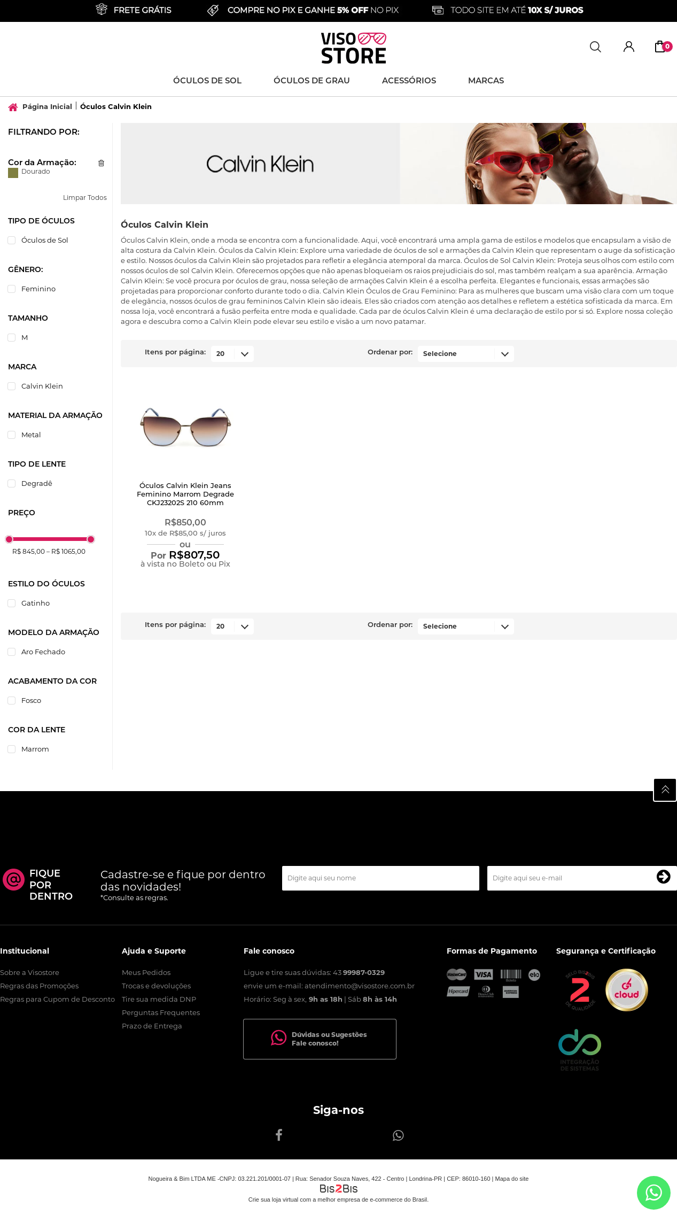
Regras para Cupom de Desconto (57, 999)
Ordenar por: (390, 352)
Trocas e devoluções (156, 985)
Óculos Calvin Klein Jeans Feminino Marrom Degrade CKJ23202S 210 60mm (185, 495)
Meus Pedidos (146, 972)
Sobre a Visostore (29, 972)
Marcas (486, 82)
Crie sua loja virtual (273, 1199)
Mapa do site (511, 1178)
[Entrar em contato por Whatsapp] (654, 1193)
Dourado (13, 173)
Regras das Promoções (39, 985)
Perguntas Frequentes (161, 1012)
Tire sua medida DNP (159, 999)
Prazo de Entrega (152, 1025)
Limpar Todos (85, 198)
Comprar (185, 584)
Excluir (101, 163)
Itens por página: (175, 352)
